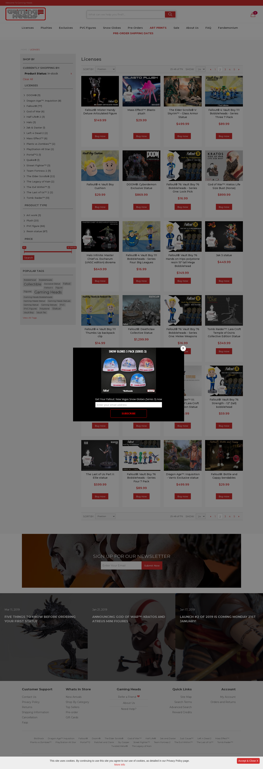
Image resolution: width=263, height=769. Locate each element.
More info (119, 764)
